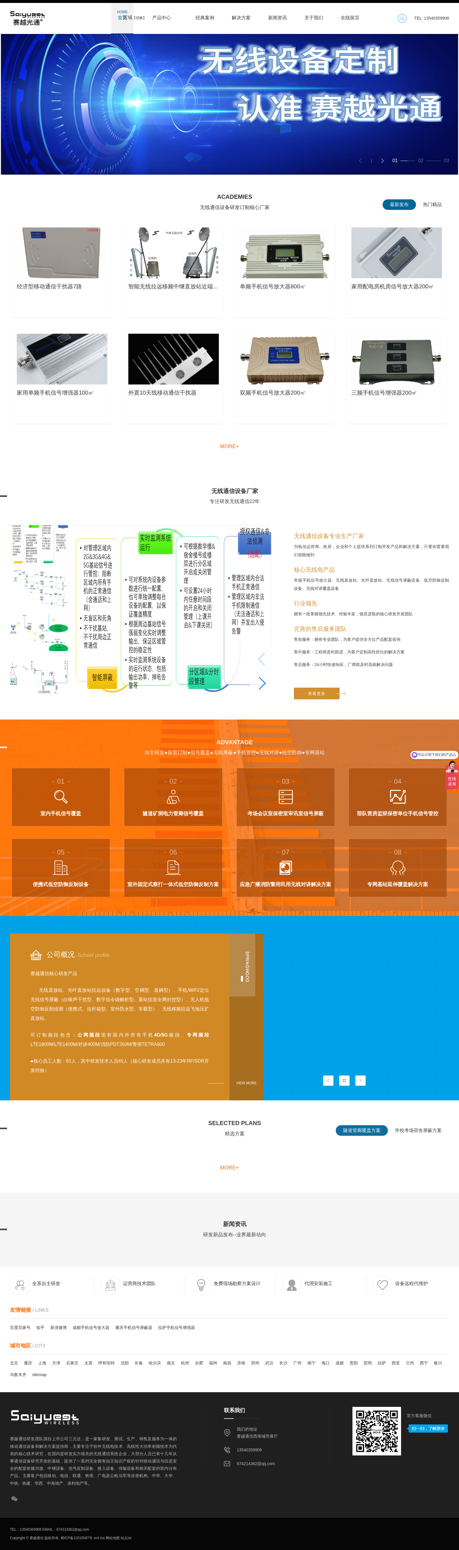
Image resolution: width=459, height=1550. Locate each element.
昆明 (368, 1363)
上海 (42, 1363)
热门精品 (432, 204)
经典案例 (205, 15)
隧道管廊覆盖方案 (362, 1140)
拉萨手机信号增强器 (176, 1327)
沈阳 (125, 1363)
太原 (88, 1363)
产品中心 (161, 15)
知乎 (40, 1327)
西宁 (424, 1363)
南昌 (227, 1363)
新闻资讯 (277, 15)
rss (102, 1538)
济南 (241, 1363)
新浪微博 (58, 1327)
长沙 (283, 1363)
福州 (213, 1363)
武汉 (269, 1363)
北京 (14, 1363)
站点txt (125, 1538)
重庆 (28, 1363)
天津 (56, 1363)
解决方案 (241, 15)
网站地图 (112, 1538)
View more (246, 1083)
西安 (396, 1363)
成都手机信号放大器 (91, 1327)
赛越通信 (37, 1538)
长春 (139, 1363)
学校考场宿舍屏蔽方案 (418, 1140)
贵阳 (354, 1363)
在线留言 (350, 15)
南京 (171, 1363)
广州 (297, 1363)
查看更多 (324, 855)
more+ (229, 446)
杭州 (185, 1363)
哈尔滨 (155, 1363)
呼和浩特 (106, 1363)
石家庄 (72, 1363)
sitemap (39, 1374)
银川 (438, 1363)
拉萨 (382, 1363)
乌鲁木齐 (18, 1374)
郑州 (255, 1363)
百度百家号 (20, 1327)
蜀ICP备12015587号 (76, 1538)
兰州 (410, 1363)
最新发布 (399, 204)
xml (96, 1538)
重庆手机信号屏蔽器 (133, 1327)
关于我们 (313, 15)
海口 (325, 1363)
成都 (339, 1363)
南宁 (311, 1363)
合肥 (199, 1363)
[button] (382, 160)
